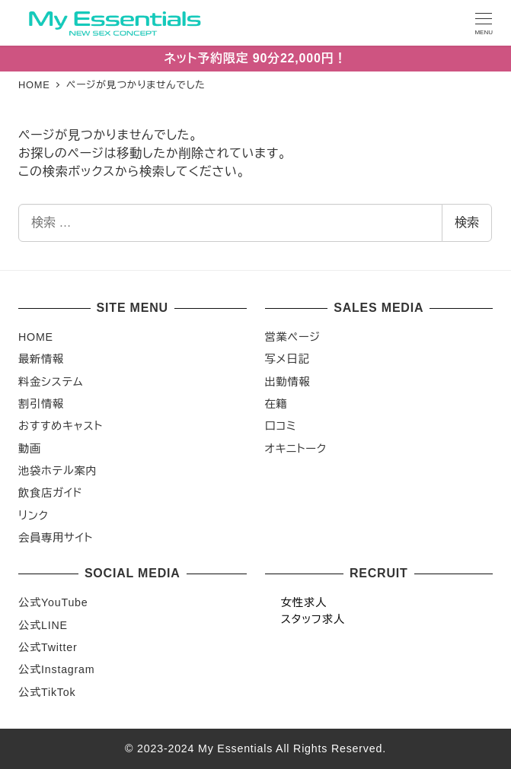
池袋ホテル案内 (57, 471)
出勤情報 (288, 382)
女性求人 (304, 602)
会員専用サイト (55, 538)
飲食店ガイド (50, 493)
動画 (29, 449)
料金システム (50, 382)
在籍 (276, 404)
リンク (33, 516)
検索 (467, 222)
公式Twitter (48, 647)
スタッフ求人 (313, 619)
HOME (35, 337)
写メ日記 (287, 359)
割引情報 (41, 404)
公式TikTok (46, 692)
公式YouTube (53, 602)
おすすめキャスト (60, 426)
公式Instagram (56, 669)
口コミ (281, 426)
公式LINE (43, 625)
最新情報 (41, 359)
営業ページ (293, 337)
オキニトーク (296, 449)
